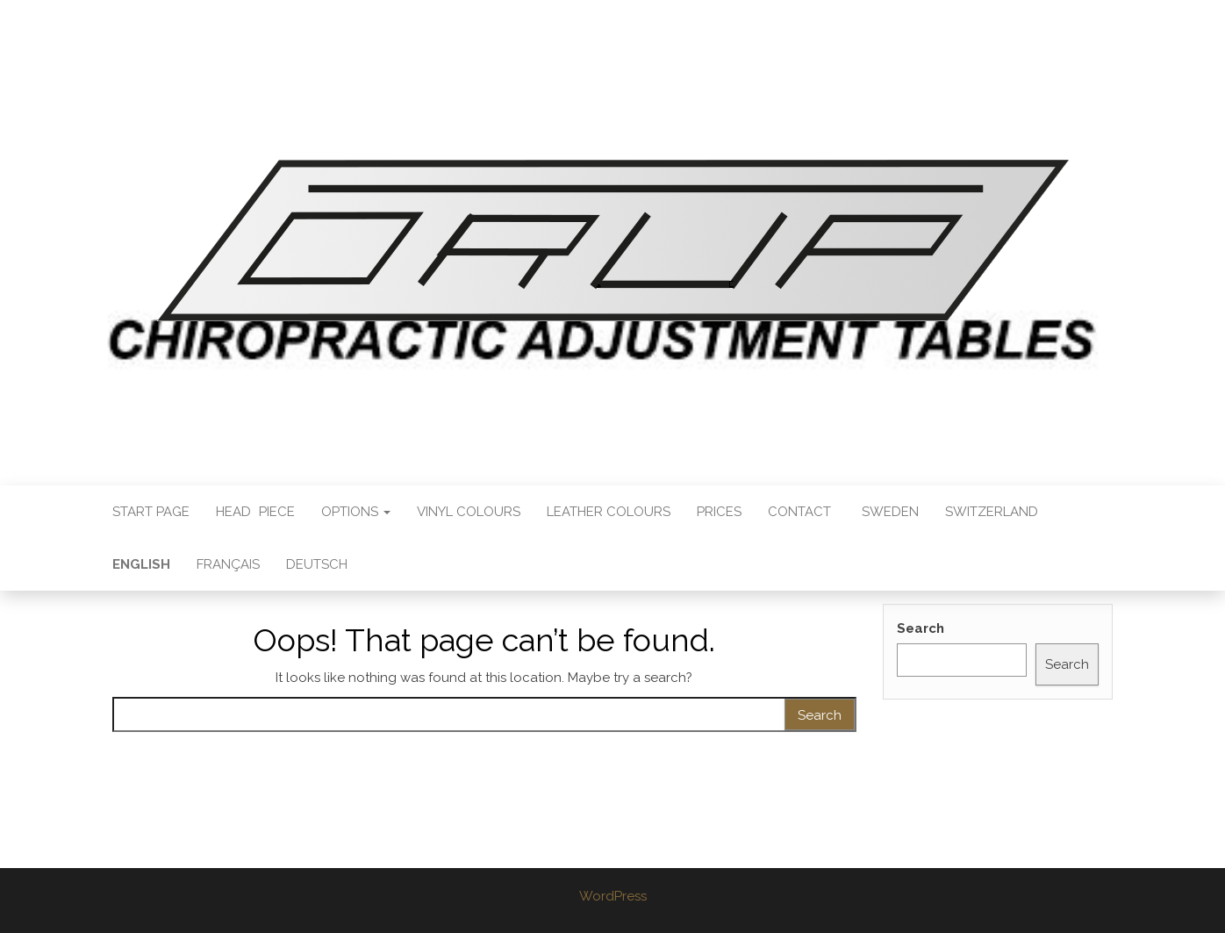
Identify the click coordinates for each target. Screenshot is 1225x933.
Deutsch (316, 564)
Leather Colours (608, 512)
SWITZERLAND (991, 512)
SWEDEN (890, 512)
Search (920, 628)
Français (228, 564)
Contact (799, 512)
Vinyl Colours (468, 512)
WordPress (613, 896)
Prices (719, 512)
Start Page (151, 512)
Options (355, 512)
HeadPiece (255, 512)
